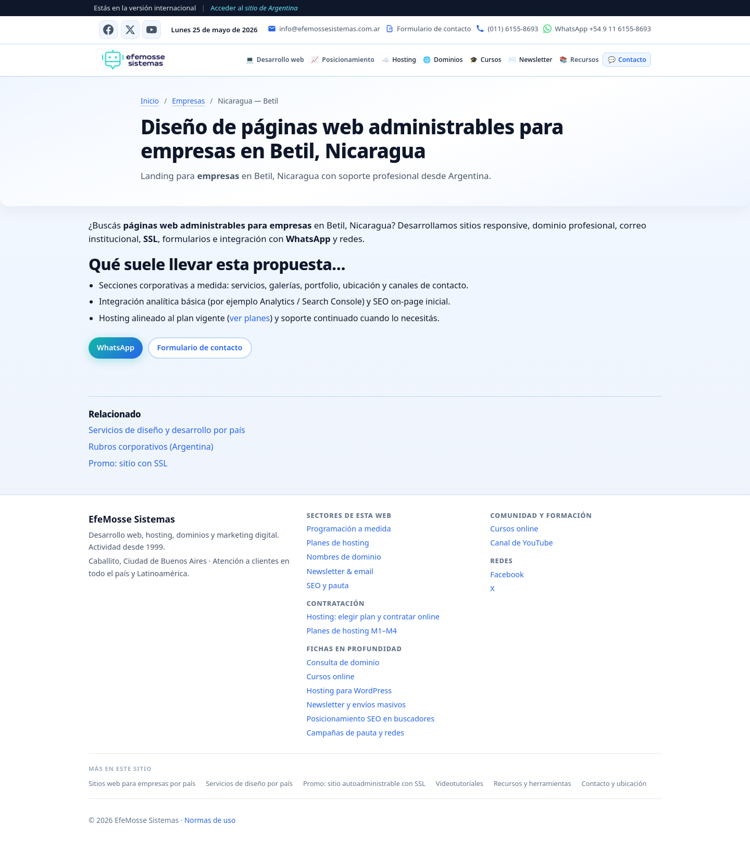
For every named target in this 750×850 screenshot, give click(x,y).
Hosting (399, 59)
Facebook (507, 574)
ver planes (250, 318)
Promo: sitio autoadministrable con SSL (364, 783)
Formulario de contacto (200, 347)
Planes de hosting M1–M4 (352, 631)
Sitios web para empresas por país (142, 783)
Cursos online (331, 676)
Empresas (188, 101)
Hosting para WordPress (349, 690)
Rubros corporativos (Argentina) (151, 446)
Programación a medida (349, 529)
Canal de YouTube (521, 543)
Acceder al (253, 7)
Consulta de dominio (343, 662)
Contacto (627, 59)
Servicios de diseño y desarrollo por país (167, 430)
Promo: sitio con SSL (128, 463)
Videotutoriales (459, 783)
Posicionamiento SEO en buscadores (371, 719)
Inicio (150, 101)
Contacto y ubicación (614, 783)
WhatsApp (115, 347)
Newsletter (530, 59)
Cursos (485, 59)
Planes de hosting (338, 543)
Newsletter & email (340, 571)
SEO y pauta (328, 585)
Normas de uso (209, 820)
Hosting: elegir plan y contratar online (373, 616)
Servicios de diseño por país (249, 783)
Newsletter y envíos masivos (356, 704)
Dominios (443, 59)
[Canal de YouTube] (151, 29)
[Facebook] (108, 29)
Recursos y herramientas (532, 783)
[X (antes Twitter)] (130, 29)
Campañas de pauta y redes (355, 733)
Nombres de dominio (344, 557)
